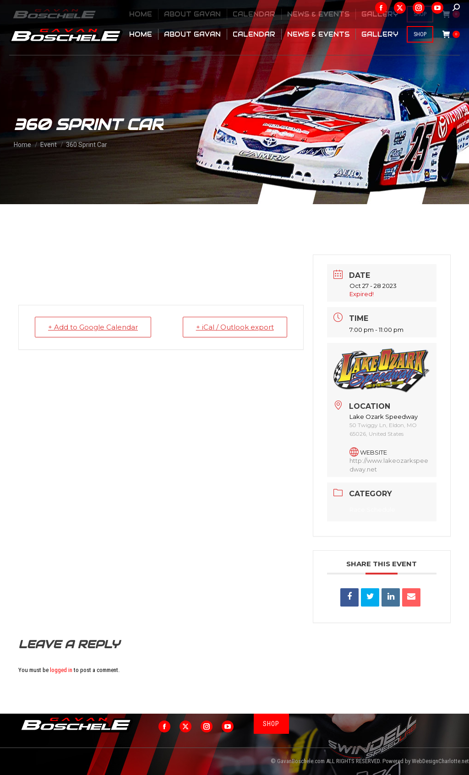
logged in (61, 670)
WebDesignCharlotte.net (440, 761)
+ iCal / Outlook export (235, 327)
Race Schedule (372, 509)
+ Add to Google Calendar (93, 327)
